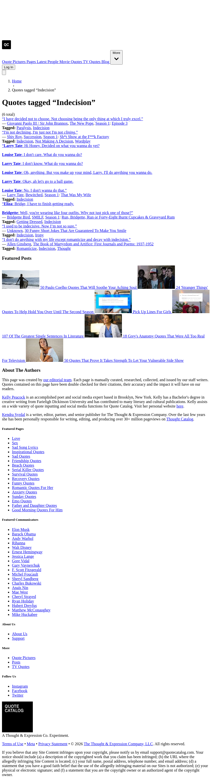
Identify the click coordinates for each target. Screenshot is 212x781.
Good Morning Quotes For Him (37, 510)
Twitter (17, 695)
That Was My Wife (76, 195)
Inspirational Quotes (28, 452)
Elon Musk (21, 529)
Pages (32, 62)
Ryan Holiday (23, 601)
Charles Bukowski (26, 583)
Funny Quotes (23, 483)
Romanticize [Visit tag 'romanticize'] (27, 248)
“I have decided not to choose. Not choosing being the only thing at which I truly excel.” (72, 119)
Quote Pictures (14, 62)
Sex (15, 443)
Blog (106, 62)
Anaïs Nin (20, 588)
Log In (8, 67)
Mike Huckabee (24, 614)
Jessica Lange (23, 556)
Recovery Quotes (26, 479)
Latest (42, 62)
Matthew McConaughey (31, 610)
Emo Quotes (22, 501)
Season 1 (102, 123)
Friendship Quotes (26, 461)
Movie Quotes (71, 62)
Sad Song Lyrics (25, 447)
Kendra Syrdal (13, 414)
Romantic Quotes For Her (32, 487)
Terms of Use (12, 744)
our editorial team (57, 380)
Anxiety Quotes (24, 492)
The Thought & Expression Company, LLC (118, 744)
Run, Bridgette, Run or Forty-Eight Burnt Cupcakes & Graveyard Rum (118, 217)
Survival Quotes (25, 474)
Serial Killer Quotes (28, 470)
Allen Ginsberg (19, 244)
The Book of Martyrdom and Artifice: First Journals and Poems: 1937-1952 (93, 244)
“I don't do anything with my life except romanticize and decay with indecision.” (66, 239)
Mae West (20, 592)
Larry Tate (15, 195)
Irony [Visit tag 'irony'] (39, 235)
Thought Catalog (179, 419)
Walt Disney (22, 547)
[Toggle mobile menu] (4, 72)
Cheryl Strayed (24, 597)
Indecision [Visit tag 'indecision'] (41, 128)
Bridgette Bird (18, 217)
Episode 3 (120, 123)
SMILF (37, 217)
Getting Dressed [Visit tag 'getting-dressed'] (30, 222)
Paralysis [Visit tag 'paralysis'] (24, 128)
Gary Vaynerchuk (26, 565)
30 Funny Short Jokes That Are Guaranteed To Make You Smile (75, 230)
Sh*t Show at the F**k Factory (84, 137)
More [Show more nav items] (116, 57)
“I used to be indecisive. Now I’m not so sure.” (39, 226)
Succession (32, 137)
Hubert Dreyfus (24, 605)
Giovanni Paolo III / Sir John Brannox (37, 123)
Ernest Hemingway (27, 552)
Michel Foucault (25, 574)
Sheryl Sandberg (25, 579)
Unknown (15, 230)
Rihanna (18, 543)
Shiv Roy (14, 137)
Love (16, 438)
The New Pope (81, 123)
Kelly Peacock (13, 397)
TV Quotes (92, 62)
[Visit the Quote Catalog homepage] (6, 48)
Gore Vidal (20, 561)
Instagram (20, 686)
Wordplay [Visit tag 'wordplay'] (83, 141)
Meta (31, 744)
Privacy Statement (52, 744)
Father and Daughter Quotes (34, 505)
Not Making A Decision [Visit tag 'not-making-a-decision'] (54, 141)
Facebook (19, 691)
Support (18, 638)
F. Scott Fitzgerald (26, 570)
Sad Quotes (21, 456)
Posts (16, 662)
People (53, 62)
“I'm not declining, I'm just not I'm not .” (40, 132)
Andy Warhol (22, 538)
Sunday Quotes (24, 496)
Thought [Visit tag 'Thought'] (64, 248)
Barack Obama (24, 534)
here (179, 406)
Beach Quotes (23, 465)
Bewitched (34, 195)
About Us (19, 634)
